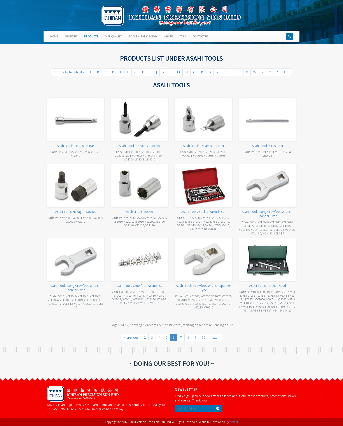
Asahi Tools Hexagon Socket (75, 211)
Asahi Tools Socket (139, 211)
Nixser (234, 422)
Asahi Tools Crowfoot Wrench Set (140, 285)
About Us (71, 36)
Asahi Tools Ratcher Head (267, 285)
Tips (183, 36)
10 (203, 337)
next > (215, 337)
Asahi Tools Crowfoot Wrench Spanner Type (203, 287)
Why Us (169, 36)
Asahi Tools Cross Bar (267, 146)
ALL (286, 72)
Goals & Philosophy (142, 36)
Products (91, 36)
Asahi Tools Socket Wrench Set (203, 211)
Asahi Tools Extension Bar (75, 146)
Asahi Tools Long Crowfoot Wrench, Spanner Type (267, 213)
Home (54, 36)
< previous (131, 337)
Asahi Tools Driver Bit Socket (139, 146)
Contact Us (200, 36)
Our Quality (113, 36)
